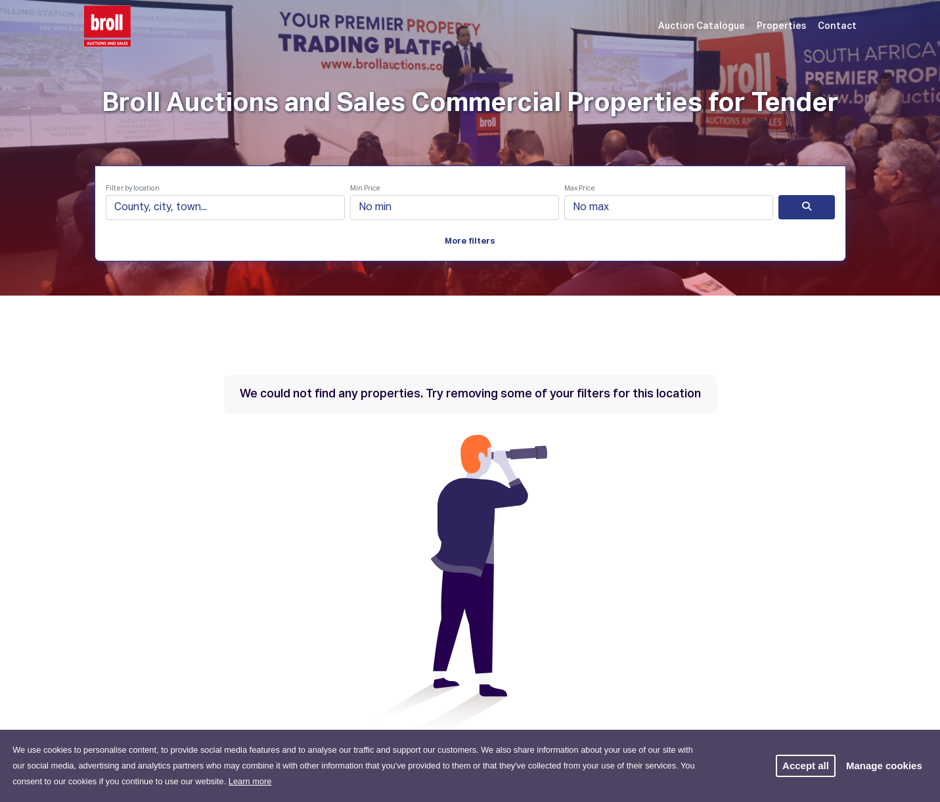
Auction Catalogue (701, 26)
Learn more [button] (250, 781)
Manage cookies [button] (884, 765)
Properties (781, 26)
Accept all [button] (805, 765)
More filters (470, 241)
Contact (837, 26)
